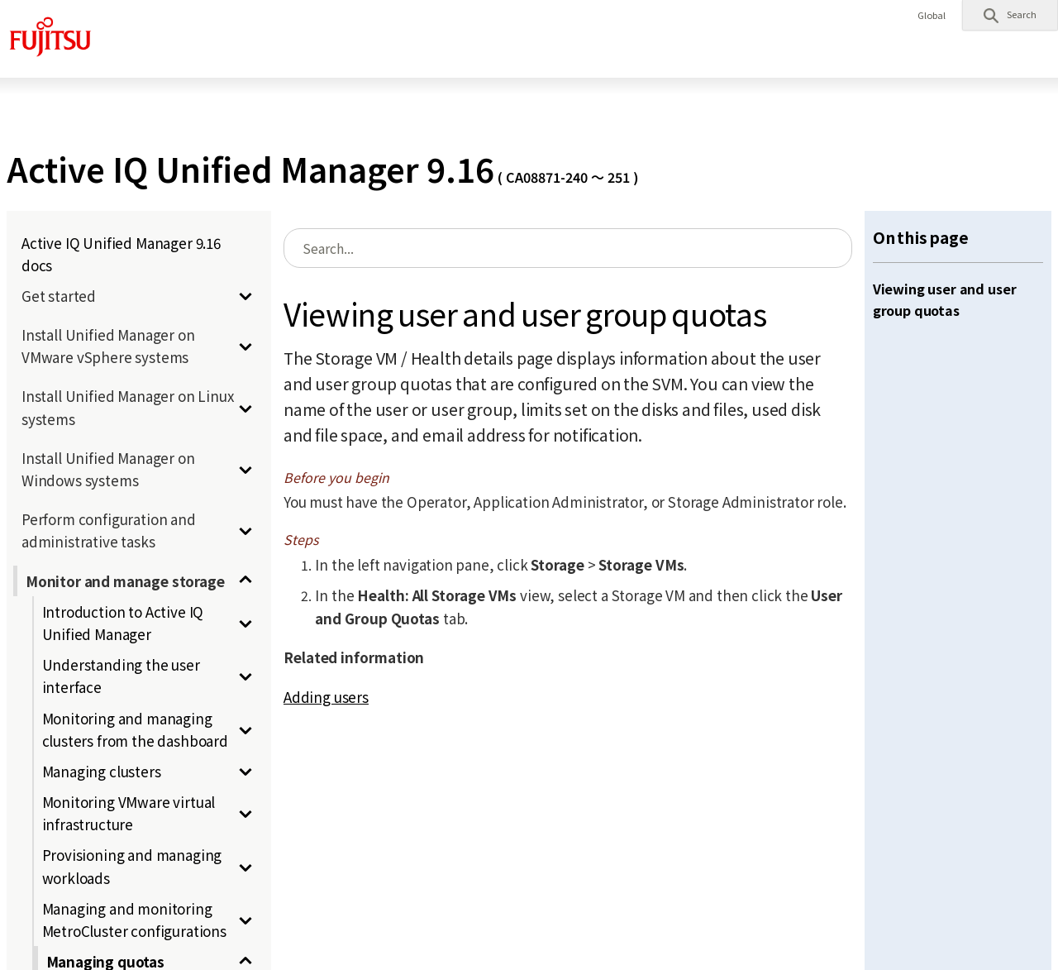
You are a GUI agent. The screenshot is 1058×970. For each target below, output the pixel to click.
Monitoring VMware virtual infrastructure (129, 812)
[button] (1010, 15)
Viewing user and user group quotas (945, 299)
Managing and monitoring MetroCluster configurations (134, 919)
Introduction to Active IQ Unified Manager (123, 622)
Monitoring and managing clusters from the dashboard (135, 729)
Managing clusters (101, 771)
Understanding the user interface (121, 675)
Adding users (326, 696)
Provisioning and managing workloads (132, 865)
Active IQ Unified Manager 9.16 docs (121, 253)
